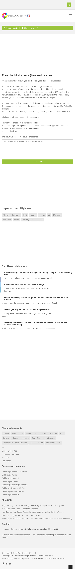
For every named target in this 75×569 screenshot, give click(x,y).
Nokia (16, 219)
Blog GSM (7, 500)
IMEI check (44, 556)
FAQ (3, 447)
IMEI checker (22, 556)
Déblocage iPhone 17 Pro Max (14, 471)
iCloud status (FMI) (53, 443)
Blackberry (16, 215)
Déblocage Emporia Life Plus (13, 488)
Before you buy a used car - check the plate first (26, 310)
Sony (34, 219)
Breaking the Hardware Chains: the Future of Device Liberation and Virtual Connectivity (35, 324)
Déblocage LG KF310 (10, 481)
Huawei (33, 215)
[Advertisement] (38, 52)
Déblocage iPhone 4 (10, 475)
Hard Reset (32, 556)
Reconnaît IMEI (36, 443)
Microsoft (57, 215)
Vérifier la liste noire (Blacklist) (15, 443)
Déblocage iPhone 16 (10, 494)
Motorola (7, 219)
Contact (6, 524)
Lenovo (6, 438)
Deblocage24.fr (7, 556)
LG (49, 215)
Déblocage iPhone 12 (10, 478)
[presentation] (21, 150)
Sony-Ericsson (38, 438)
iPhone (42, 215)
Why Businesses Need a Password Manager (24, 284)
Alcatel (6, 215)
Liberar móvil (18, 559)
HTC (25, 215)
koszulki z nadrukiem (45, 559)
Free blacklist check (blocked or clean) (28, 75)
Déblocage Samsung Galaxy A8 (14, 485)
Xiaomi (14, 433)
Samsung (25, 219)
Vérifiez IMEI (38, 161)
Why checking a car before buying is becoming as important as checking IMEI (38, 273)
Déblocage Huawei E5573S (13, 491)
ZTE (41, 219)
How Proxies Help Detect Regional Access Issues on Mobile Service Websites (36, 298)
